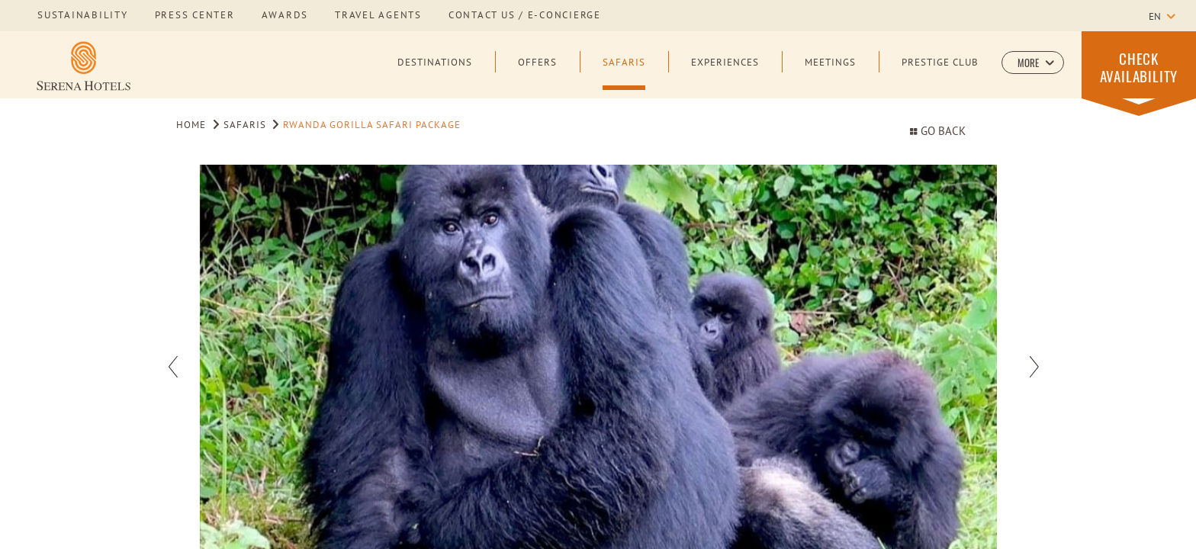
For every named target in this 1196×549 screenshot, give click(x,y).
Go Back (937, 132)
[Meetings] (830, 74)
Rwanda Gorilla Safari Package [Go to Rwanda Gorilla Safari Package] (372, 126)
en (1155, 17)
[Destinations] (435, 74)
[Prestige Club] (940, 74)
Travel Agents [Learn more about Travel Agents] (378, 16)
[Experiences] (725, 74)
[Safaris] (624, 74)
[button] (1032, 62)
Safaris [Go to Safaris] (244, 126)
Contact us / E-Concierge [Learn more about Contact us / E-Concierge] (524, 16)
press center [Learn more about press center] (195, 16)
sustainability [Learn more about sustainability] (82, 16)
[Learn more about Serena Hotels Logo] (83, 66)
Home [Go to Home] (191, 126)
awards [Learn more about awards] (285, 16)
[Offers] (537, 74)
